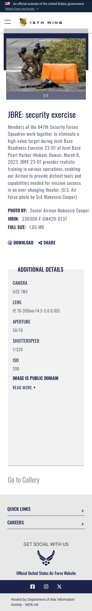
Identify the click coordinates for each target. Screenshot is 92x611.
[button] (22, 8)
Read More (23, 388)
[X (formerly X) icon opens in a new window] (59, 586)
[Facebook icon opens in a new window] (32, 586)
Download (20, 242)
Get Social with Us (46, 544)
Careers (15, 522)
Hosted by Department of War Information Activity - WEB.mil (43, 602)
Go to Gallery (23, 479)
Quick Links (18, 508)
